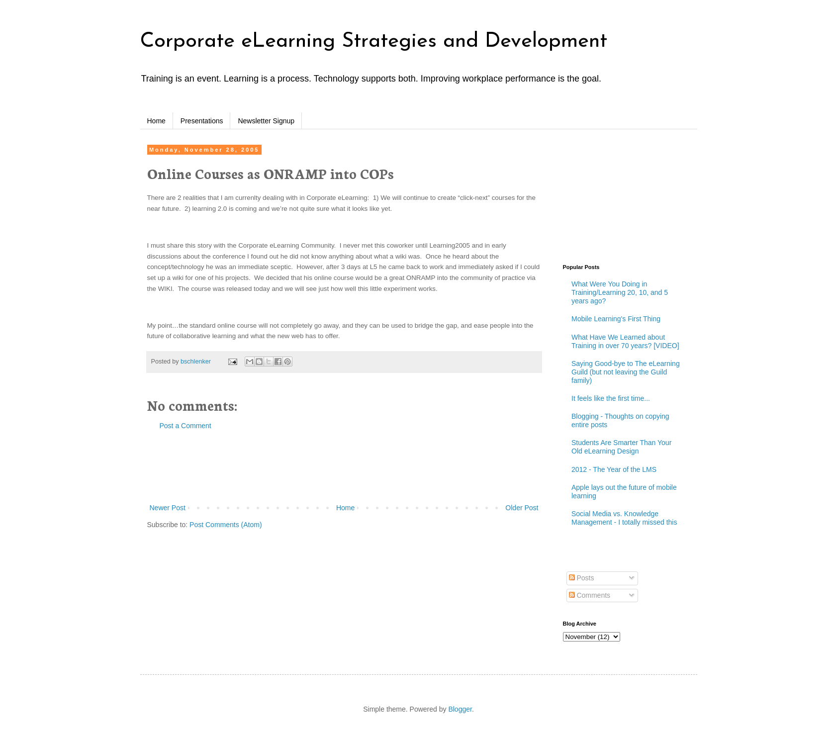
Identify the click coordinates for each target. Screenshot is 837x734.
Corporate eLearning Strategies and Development (373, 41)
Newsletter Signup (266, 121)
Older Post (521, 508)
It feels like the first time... (610, 398)
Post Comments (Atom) (225, 525)
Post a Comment (185, 426)
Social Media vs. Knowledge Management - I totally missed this (624, 518)
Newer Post (168, 508)
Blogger (459, 709)
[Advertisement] (344, 467)
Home (156, 121)
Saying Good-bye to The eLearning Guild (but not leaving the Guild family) (625, 372)
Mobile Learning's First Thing (615, 319)
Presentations (202, 121)
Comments (590, 595)
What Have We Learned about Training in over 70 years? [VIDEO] (625, 341)
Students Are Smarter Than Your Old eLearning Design (621, 447)
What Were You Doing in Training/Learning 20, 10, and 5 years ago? (619, 292)
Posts (581, 578)
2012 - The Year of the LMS (613, 469)
